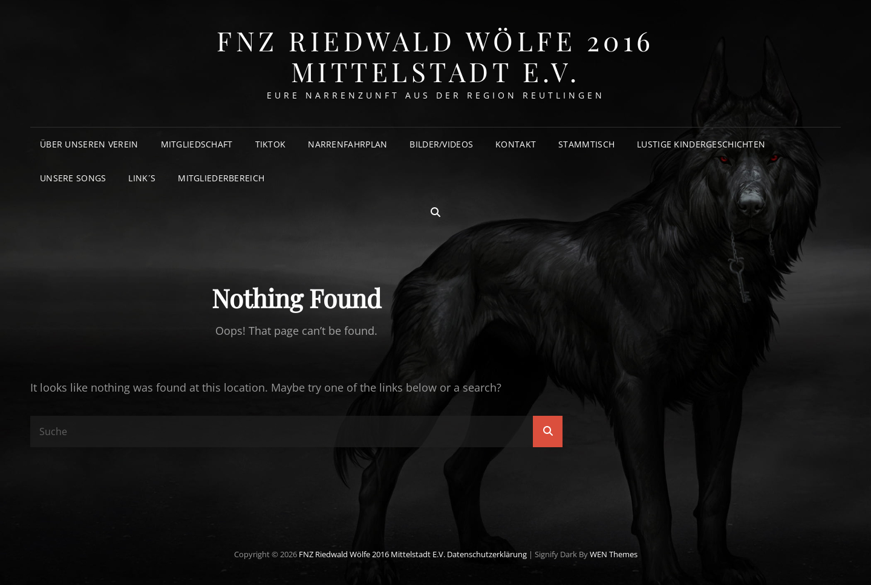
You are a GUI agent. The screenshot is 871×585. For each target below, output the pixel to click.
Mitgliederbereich (221, 178)
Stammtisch (586, 144)
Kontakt (515, 144)
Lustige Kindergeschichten (701, 144)
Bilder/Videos (441, 144)
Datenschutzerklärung (487, 554)
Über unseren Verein (89, 144)
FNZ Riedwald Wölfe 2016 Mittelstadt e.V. (435, 55)
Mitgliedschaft (197, 144)
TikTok (270, 144)
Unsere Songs (73, 178)
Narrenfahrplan (347, 144)
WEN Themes (614, 554)
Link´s (141, 178)
